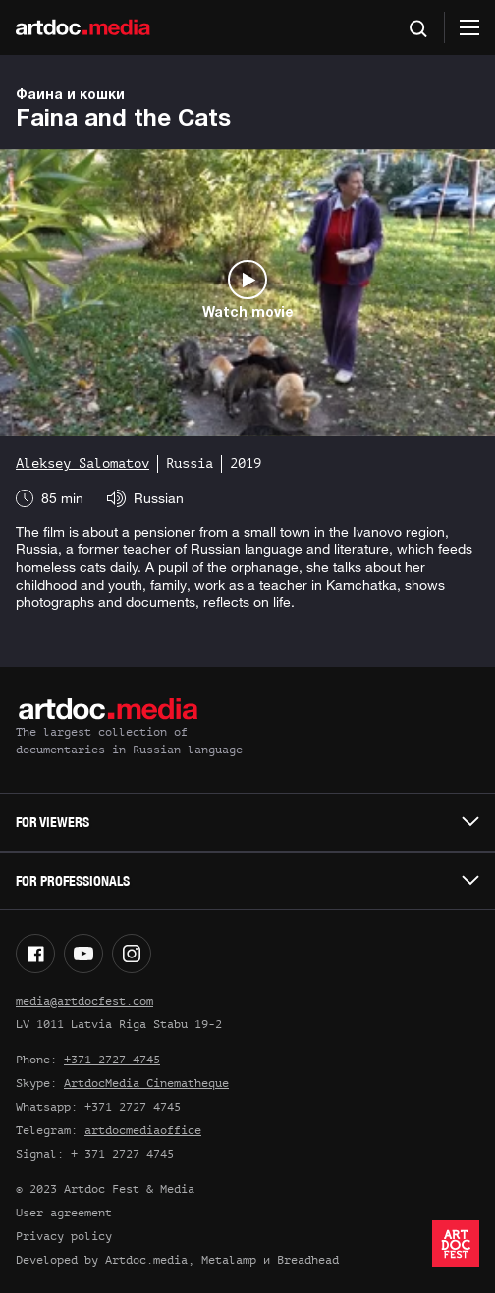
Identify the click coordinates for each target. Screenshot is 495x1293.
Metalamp (228, 1260)
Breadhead (308, 1260)
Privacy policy (64, 1236)
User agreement (64, 1212)
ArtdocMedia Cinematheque (146, 1083)
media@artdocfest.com (84, 1001)
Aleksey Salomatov (82, 463)
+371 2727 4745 (112, 1059)
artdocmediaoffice (142, 1130)
